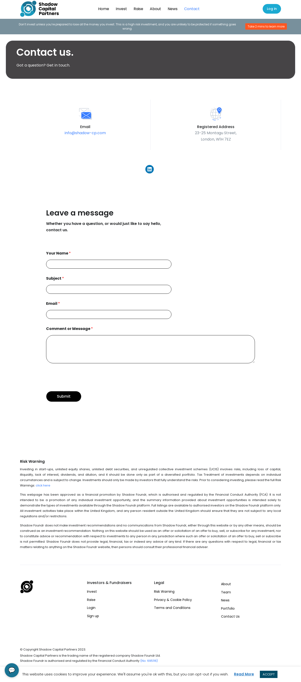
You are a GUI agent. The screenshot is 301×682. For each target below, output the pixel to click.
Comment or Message (69, 328)
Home (103, 9)
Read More (244, 674)
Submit (64, 396)
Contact (192, 9)
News (173, 9)
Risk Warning (164, 591)
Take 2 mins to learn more (266, 26)
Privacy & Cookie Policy (173, 599)
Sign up (93, 616)
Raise (138, 9)
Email (53, 303)
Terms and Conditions (172, 607)
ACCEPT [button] (269, 674)
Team (226, 592)
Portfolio (228, 608)
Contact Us (230, 616)
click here (43, 485)
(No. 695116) (149, 661)
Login (91, 607)
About (155, 9)
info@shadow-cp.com (85, 133)
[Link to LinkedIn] (149, 168)
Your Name (58, 253)
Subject (55, 278)
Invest (121, 9)
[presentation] (82, 383)
